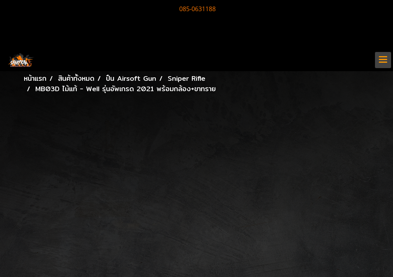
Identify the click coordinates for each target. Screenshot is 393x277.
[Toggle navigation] (383, 60)
